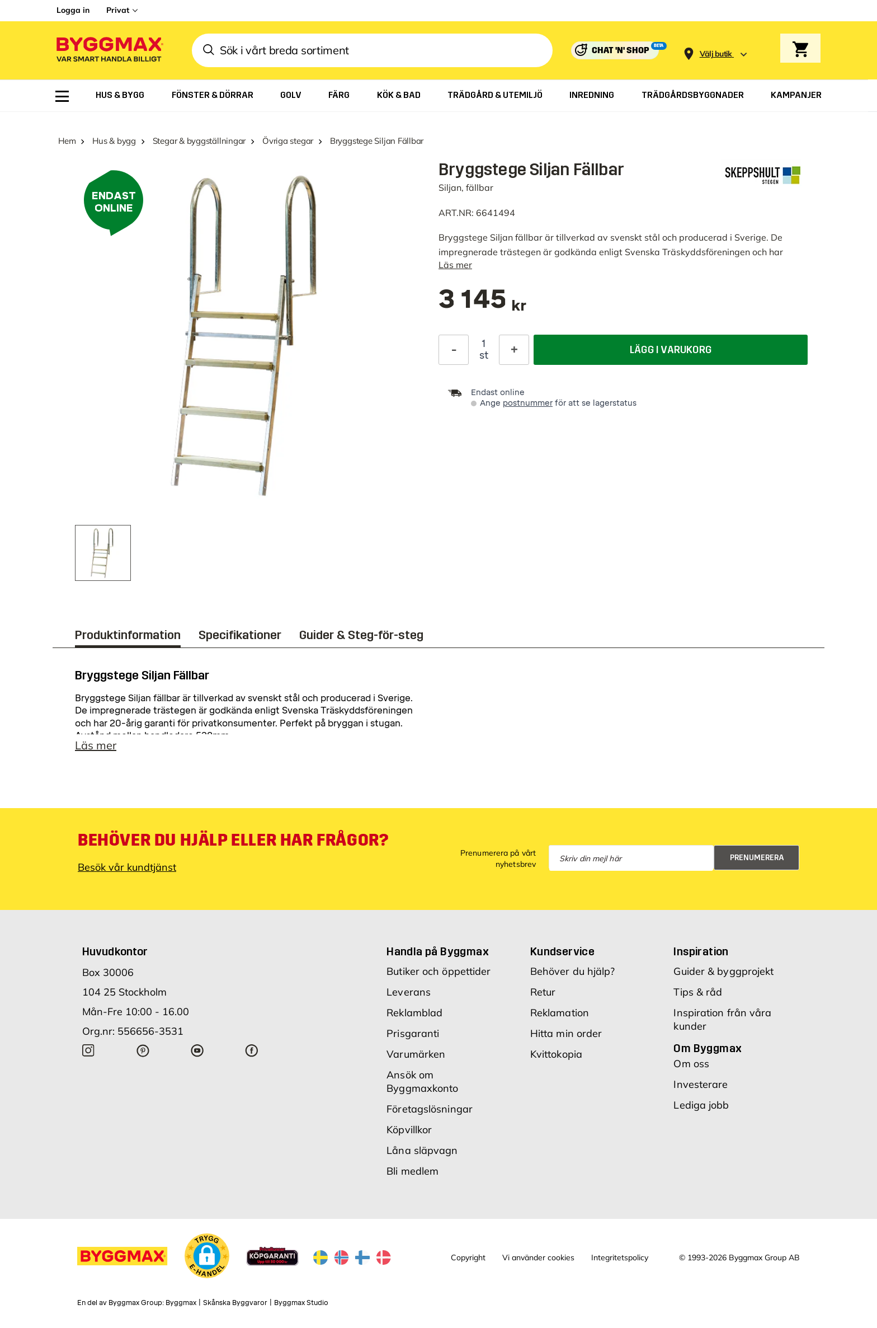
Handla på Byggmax (437, 951)
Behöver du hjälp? (572, 971)
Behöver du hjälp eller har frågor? (233, 840)
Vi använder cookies (538, 1257)
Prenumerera (757, 857)
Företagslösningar (429, 1108)
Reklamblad (414, 1012)
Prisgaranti (412, 1033)
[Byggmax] (109, 50)
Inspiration (700, 951)
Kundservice (562, 951)
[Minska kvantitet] (453, 350)
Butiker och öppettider (438, 971)
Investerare (700, 1084)
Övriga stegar (287, 140)
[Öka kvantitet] (514, 350)
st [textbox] (483, 355)
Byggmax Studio (301, 1303)
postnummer (528, 403)
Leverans (408, 992)
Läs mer (455, 264)
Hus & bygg (114, 140)
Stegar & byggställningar (199, 140)
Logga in (72, 10)
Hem (67, 140)
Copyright (468, 1257)
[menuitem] (62, 96)
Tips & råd (697, 992)
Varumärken (415, 1054)
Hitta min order (566, 1033)
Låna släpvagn (422, 1150)
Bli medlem (412, 1171)
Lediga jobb (701, 1105)
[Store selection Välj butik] (716, 54)
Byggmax (181, 1303)
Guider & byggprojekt (723, 971)
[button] (207, 1255)
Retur (543, 992)
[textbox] (482, 305)
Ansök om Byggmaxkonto (422, 1081)
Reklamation (559, 1012)
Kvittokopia (556, 1054)
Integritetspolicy (619, 1257)
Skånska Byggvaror (235, 1303)
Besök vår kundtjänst (127, 867)
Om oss (691, 1063)
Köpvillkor (409, 1129)
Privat (117, 10)
